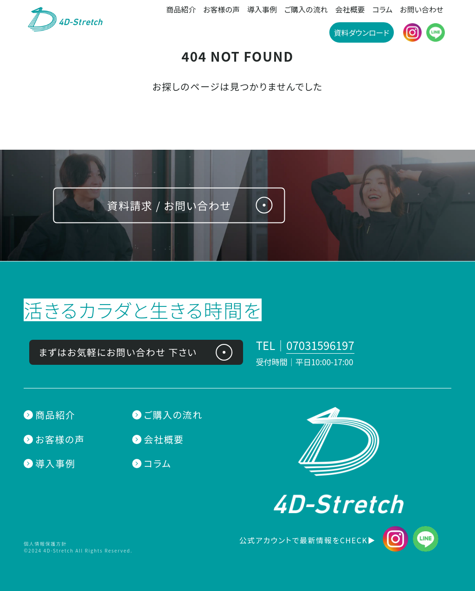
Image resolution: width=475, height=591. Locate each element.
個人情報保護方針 (45, 543)
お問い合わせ (421, 9)
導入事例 (262, 9)
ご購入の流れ (306, 9)
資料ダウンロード (361, 32)
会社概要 (350, 9)
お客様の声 (221, 9)
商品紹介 (181, 9)
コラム (382, 9)
